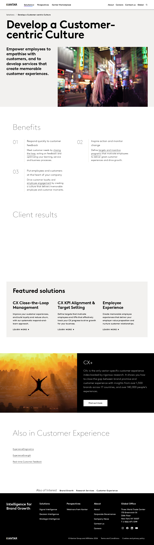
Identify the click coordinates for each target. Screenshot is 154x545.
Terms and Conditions (110, 538)
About (111, 5)
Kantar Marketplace (61, 5)
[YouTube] (131, 529)
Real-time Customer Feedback (27, 462)
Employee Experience (113, 305)
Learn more (20, 330)
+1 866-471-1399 (130, 522)
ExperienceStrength (22, 455)
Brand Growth (67, 491)
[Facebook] (127, 529)
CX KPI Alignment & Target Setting (76, 305)
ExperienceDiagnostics (23, 449)
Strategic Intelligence (49, 519)
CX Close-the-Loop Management (31, 305)
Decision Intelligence (49, 514)
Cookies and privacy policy (133, 538)
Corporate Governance (105, 514)
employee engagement (39, 183)
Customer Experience (107, 491)
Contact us (130, 5)
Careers (119, 5)
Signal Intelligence (48, 510)
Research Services (85, 491)
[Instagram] (122, 529)
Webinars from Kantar (77, 510)
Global (141, 5)
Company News (101, 519)
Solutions (28, 5)
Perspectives (43, 5)
